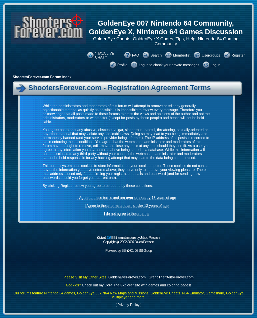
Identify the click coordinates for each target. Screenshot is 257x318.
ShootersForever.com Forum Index (42, 77)
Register (238, 55)
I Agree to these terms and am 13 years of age (127, 206)
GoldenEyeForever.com (127, 277)
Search (156, 55)
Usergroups (211, 55)
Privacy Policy (128, 305)
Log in (215, 65)
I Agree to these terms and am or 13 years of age (126, 198)
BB (123, 250)
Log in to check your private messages (169, 65)
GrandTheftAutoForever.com (171, 277)
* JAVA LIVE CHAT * (104, 55)
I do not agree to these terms (126, 214)
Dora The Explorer (119, 285)
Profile (122, 65)
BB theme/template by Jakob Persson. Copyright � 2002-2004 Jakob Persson (128, 240)
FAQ (135, 55)
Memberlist (181, 55)
